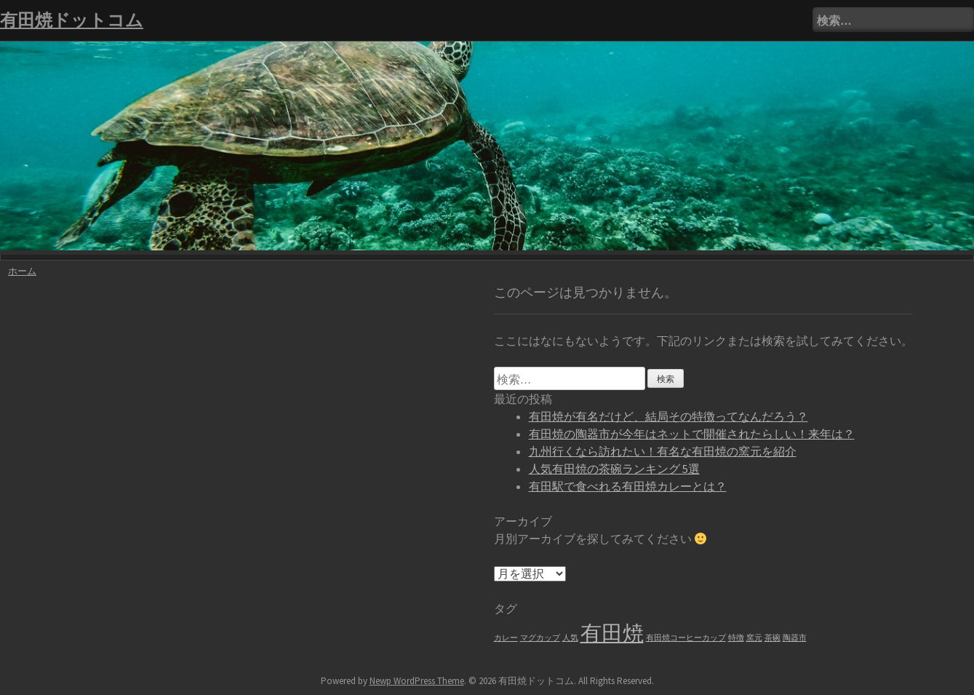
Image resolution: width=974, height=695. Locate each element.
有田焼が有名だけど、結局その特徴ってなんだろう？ (668, 416)
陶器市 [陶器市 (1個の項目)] (795, 638)
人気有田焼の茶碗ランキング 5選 (614, 468)
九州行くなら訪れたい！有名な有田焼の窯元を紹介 (663, 451)
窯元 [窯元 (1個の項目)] (754, 638)
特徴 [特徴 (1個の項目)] (736, 638)
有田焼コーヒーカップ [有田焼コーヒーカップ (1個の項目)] (686, 638)
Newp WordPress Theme (417, 681)
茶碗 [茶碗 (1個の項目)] (773, 638)
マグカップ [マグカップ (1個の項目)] (540, 638)
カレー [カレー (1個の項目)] (506, 638)
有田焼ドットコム (71, 20)
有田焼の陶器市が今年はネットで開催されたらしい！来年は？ (692, 433)
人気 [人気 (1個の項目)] (570, 638)
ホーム (22, 271)
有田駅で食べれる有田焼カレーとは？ (628, 486)
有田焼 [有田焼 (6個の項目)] (612, 632)
